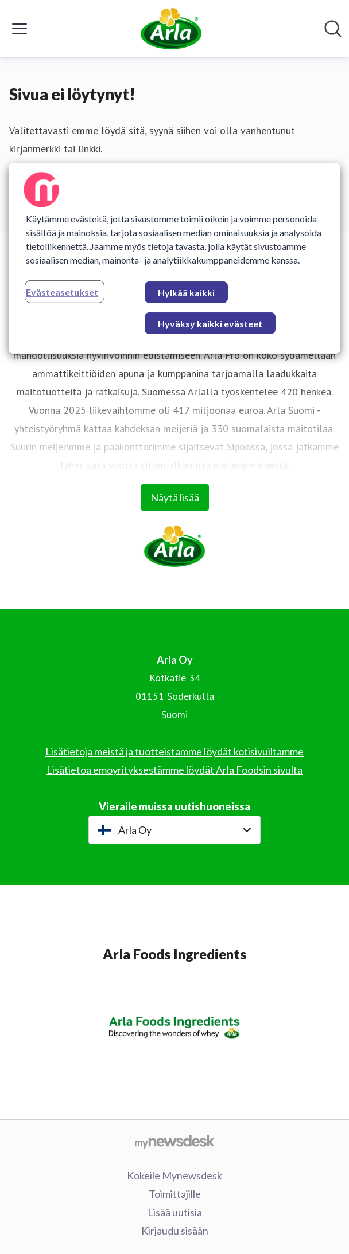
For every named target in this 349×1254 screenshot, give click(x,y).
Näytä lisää (174, 497)
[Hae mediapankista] (333, 28)
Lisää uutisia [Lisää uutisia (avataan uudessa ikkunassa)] (175, 1212)
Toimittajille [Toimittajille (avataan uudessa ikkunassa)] (175, 1194)
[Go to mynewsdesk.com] (174, 1141)
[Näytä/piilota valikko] (19, 28)
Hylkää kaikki (186, 292)
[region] (174, 258)
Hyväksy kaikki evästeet (210, 323)
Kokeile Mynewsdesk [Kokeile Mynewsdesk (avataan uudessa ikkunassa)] (174, 1175)
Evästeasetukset (62, 292)
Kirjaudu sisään (174, 1230)
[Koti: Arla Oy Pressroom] (170, 28)
